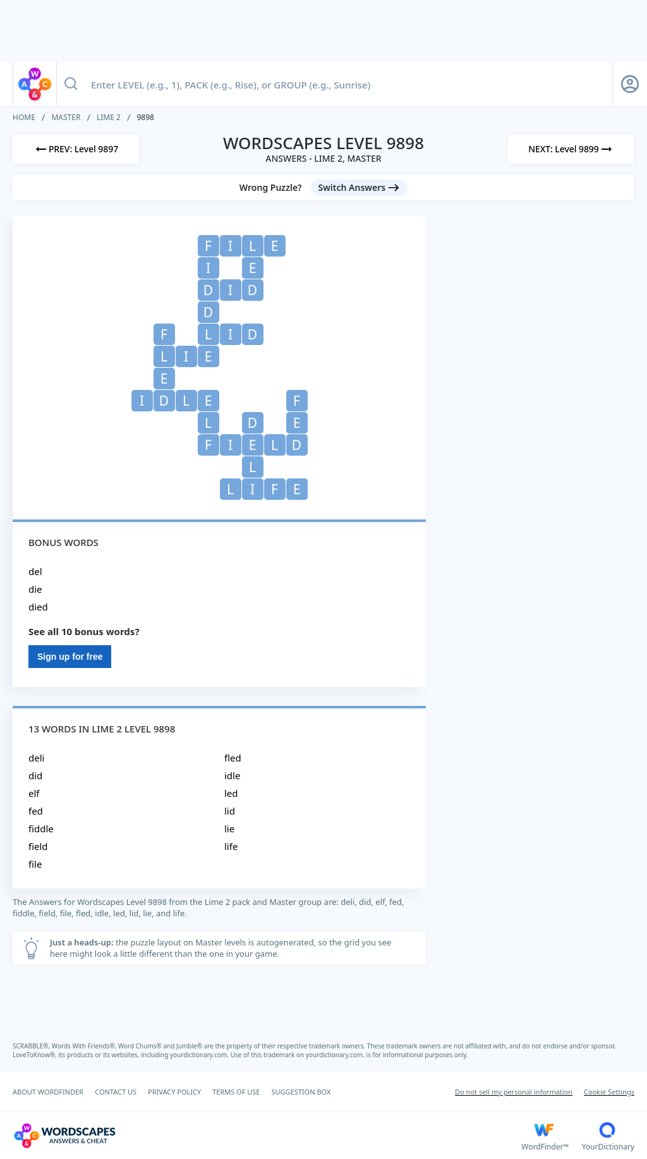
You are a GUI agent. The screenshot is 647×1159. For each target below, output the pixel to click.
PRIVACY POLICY (174, 1091)
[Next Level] (571, 149)
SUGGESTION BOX (300, 1091)
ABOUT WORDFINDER (48, 1091)
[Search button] (71, 84)
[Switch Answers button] (359, 187)
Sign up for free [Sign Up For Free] (69, 657)
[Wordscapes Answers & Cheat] (267, 1136)
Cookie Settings (609, 1091)
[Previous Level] (76, 149)
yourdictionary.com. (200, 1054)
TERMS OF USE (236, 1091)
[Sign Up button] (630, 84)
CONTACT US (115, 1091)
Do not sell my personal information (513, 1091)
